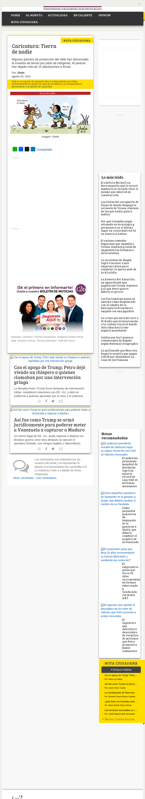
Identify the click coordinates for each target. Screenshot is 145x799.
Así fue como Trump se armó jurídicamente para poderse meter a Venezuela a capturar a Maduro (50, 409)
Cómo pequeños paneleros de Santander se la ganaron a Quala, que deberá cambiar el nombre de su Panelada (130, 495)
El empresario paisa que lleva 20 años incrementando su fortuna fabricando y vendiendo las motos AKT (132, 536)
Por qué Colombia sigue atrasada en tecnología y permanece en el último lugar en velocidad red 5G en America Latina (118, 227)
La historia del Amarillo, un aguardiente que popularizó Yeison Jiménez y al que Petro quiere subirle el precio (119, 285)
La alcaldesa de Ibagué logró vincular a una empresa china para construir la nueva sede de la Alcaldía (118, 266)
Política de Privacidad (44, 795)
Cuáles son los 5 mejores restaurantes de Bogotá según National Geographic (119, 340)
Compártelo (26, 149)
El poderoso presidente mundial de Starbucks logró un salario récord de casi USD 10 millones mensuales (130, 457)
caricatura (27, 335)
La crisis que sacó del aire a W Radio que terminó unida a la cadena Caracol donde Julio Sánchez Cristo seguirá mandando (119, 324)
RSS (52, 775)
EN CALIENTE (82, 15)
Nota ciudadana (77, 40)
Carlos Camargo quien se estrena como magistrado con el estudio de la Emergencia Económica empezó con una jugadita (118, 305)
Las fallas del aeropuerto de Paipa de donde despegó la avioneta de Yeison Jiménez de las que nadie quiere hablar (120, 208)
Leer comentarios (46, 462)
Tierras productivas (47, 339)
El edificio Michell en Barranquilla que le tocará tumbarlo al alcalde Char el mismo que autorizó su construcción (119, 189)
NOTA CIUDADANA (24, 22)
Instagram (59, 775)
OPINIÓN (104, 15)
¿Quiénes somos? (18, 795)
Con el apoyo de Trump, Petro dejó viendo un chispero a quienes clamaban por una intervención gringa (49, 366)
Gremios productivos (45, 335)
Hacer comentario (23, 462)
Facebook (32, 775)
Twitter (38, 775)
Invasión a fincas (26, 339)
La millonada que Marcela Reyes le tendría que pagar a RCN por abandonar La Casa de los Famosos (119, 355)
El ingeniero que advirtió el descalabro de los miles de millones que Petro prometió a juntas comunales (130, 576)
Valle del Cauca (66, 339)
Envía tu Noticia (121, 610)
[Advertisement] (50, 192)
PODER (15, 15)
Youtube (45, 775)
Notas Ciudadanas (118, 692)
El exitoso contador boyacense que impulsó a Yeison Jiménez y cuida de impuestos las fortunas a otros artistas (118, 247)
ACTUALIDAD (58, 15)
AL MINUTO (34, 15)
